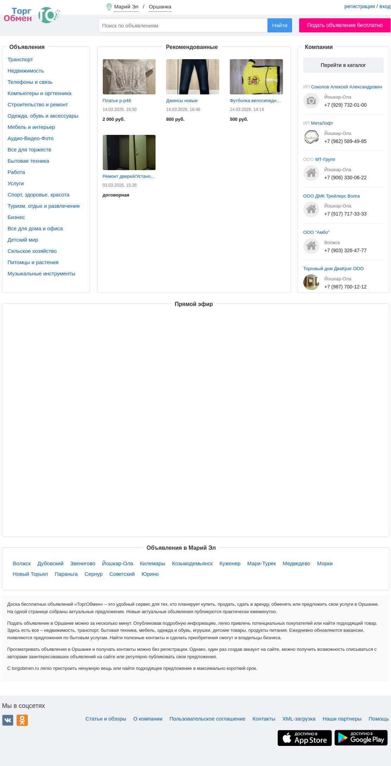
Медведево (296, 563)
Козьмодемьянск (192, 563)
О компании (148, 719)
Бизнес (16, 217)
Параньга (66, 574)
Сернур (93, 574)
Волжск (22, 563)
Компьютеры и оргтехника (39, 93)
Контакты (264, 719)
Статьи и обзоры (106, 719)
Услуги (16, 183)
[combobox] (195, 25)
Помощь (379, 719)
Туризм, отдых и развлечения (44, 206)
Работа (16, 172)
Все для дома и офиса (35, 228)
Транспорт (20, 59)
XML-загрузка (298, 719)
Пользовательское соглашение (208, 719)
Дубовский (51, 563)
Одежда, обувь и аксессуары (43, 116)
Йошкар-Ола (117, 563)
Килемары (152, 563)
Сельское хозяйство (32, 251)
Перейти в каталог (343, 65)
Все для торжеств (29, 149)
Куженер (230, 563)
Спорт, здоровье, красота (39, 195)
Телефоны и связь (30, 82)
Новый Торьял (30, 574)
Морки (325, 563)
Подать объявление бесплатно (345, 25)
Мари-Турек (261, 563)
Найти (280, 25)
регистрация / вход (368, 6)
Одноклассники (22, 720)
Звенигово (82, 563)
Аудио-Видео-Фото (31, 138)
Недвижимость (26, 71)
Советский (122, 574)
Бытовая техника (28, 161)
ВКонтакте (7, 720)
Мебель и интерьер (31, 127)
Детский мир (23, 240)
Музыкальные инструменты (41, 273)
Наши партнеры (342, 719)
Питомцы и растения (33, 262)
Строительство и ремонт (38, 104)
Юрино (150, 574)
